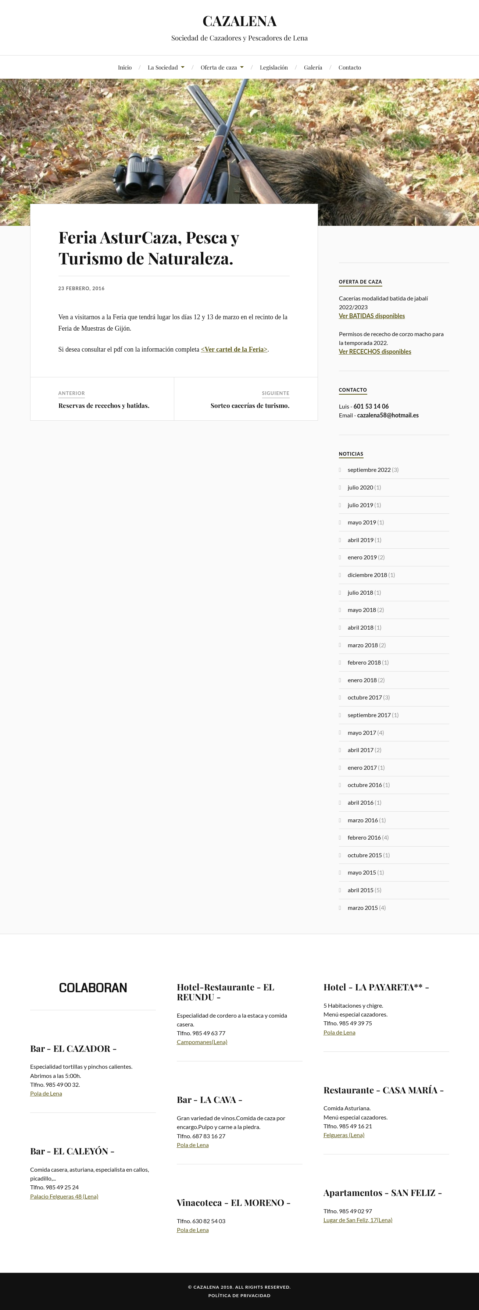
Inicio (125, 67)
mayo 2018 (362, 609)
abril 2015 (360, 889)
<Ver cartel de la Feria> (234, 349)
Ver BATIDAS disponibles (372, 315)
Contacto (350, 67)
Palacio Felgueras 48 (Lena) (64, 1196)
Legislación (274, 67)
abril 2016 (360, 802)
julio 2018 (360, 592)
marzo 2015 (363, 907)
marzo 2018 (363, 644)
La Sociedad (163, 67)
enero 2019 (362, 556)
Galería (313, 67)
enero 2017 (362, 767)
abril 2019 (360, 539)
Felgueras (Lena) (344, 1134)
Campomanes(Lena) (202, 1041)
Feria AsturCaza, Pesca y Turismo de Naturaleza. (148, 247)
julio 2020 (360, 487)
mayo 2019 (362, 522)
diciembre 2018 (367, 574)
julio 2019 (360, 504)
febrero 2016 (364, 837)
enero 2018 (362, 679)
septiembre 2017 (369, 714)
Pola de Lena (46, 1093)
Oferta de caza (219, 67)
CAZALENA (240, 20)
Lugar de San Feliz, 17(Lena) (358, 1219)
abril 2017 (360, 749)
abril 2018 (360, 627)
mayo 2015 (362, 872)
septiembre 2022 (369, 469)
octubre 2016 (365, 784)
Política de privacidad (239, 1295)
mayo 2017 (362, 732)
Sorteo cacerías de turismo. (250, 405)
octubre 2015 (365, 854)
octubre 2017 (365, 697)
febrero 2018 (364, 662)
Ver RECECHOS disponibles (375, 351)
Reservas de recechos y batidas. (104, 405)
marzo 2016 (363, 819)
